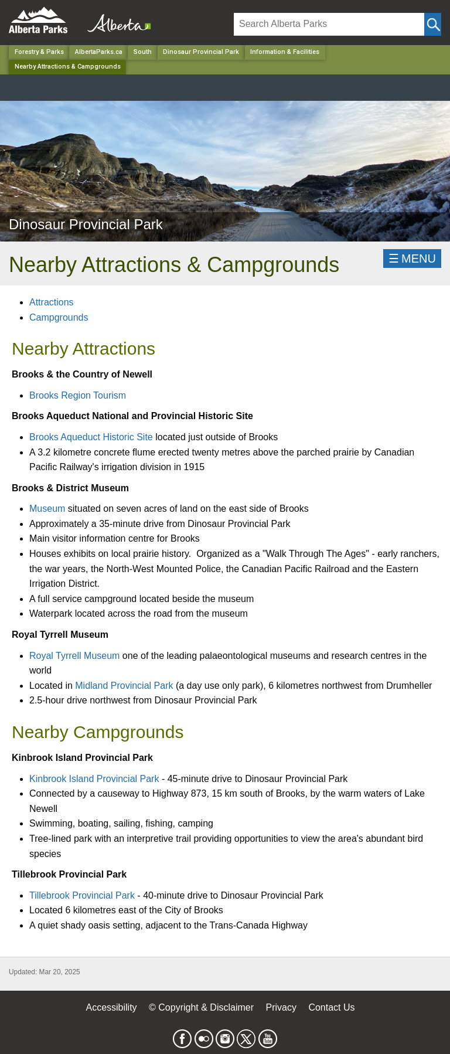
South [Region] (143, 52)
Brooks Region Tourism (77, 395)
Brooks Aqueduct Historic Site (91, 437)
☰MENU (412, 258)
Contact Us (331, 1007)
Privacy (280, 1007)
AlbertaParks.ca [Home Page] (98, 52)
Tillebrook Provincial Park (82, 895)
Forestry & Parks (39, 52)
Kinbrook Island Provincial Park (94, 779)
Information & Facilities (284, 52)
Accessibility (111, 1007)
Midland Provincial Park (124, 686)
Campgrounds (58, 317)
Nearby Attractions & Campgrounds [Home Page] (68, 66)
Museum (47, 509)
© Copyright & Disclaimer (201, 1007)
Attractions (51, 302)
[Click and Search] (432, 24)
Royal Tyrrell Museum (74, 656)
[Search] (329, 24)
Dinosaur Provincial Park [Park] (201, 52)
